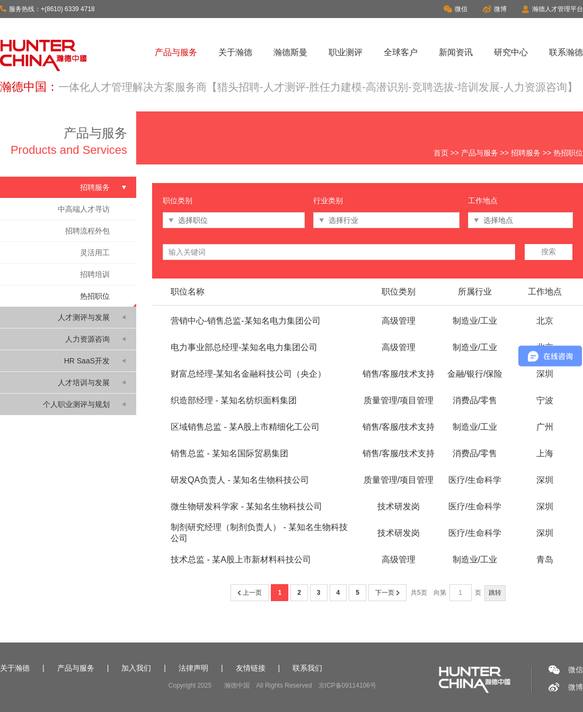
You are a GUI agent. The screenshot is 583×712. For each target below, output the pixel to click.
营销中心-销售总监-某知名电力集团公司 (246, 320)
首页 (441, 153)
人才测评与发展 (84, 317)
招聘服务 (526, 153)
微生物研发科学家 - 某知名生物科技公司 (246, 506)
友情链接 (251, 668)
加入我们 (136, 668)
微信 (455, 9)
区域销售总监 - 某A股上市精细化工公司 (245, 426)
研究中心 (511, 52)
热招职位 (95, 296)
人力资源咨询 (87, 339)
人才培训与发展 (84, 382)
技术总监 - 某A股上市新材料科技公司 (241, 559)
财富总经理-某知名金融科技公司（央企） (248, 373)
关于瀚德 (235, 52)
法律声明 (193, 668)
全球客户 (401, 52)
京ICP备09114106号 (347, 685)
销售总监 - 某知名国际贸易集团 (229, 453)
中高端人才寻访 (84, 209)
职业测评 (346, 52)
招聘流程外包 (87, 231)
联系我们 (307, 668)
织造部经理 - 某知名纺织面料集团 (234, 400)
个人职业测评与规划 (76, 404)
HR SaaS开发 (87, 361)
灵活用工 (95, 252)
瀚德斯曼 (290, 52)
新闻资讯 (456, 52)
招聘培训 (95, 274)
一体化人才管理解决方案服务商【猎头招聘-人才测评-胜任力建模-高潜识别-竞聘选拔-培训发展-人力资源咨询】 (318, 87)
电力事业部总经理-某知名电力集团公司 (244, 347)
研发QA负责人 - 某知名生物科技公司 (240, 479)
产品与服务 (176, 52)
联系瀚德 (566, 52)
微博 (495, 9)
